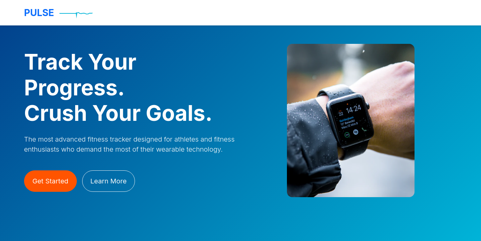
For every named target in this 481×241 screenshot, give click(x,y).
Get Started (50, 181)
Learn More (109, 181)
